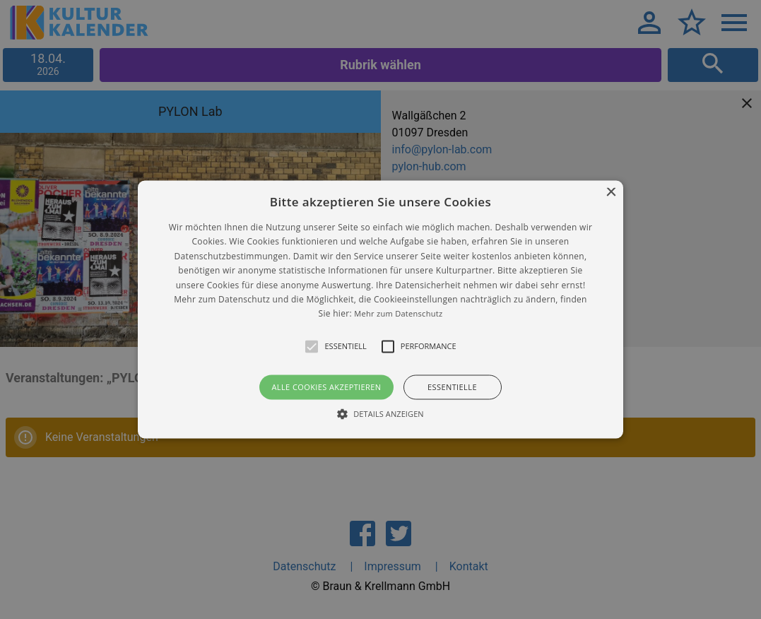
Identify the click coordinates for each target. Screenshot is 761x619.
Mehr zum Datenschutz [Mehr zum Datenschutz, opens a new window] (398, 314)
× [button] (611, 192)
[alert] (380, 309)
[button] (380, 309)
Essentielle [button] (452, 387)
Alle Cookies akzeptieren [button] (326, 387)
